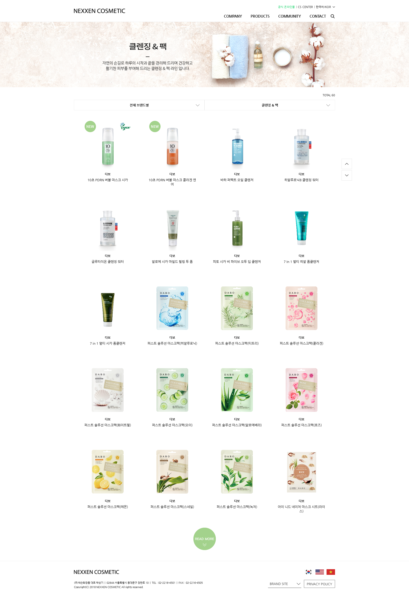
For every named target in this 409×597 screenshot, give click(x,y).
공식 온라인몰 (286, 6)
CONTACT (318, 16)
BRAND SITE (285, 583)
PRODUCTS (260, 16)
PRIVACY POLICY (319, 584)
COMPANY (233, 16)
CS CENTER (305, 6)
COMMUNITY (289, 16)
